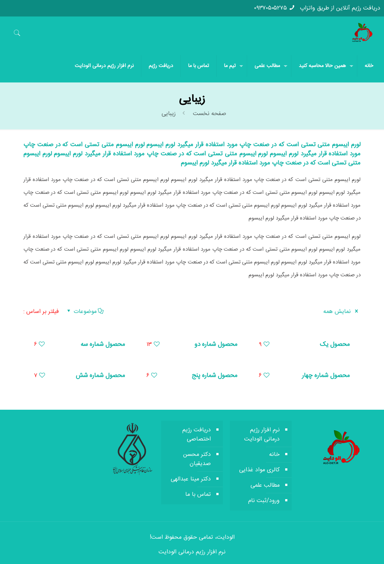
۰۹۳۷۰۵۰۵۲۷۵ (270, 8)
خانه (274, 455)
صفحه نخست (208, 114)
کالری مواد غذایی (259, 470)
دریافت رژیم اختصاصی (196, 434)
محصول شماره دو (216, 344)
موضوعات (84, 312)
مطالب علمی (265, 485)
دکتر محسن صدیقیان (197, 459)
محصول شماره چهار (326, 376)
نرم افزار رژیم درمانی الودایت (262, 434)
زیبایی (168, 114)
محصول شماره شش (100, 376)
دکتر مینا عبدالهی (191, 479)
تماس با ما (198, 495)
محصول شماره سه (103, 344)
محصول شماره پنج (214, 376)
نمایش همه (342, 312)
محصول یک (335, 344)
